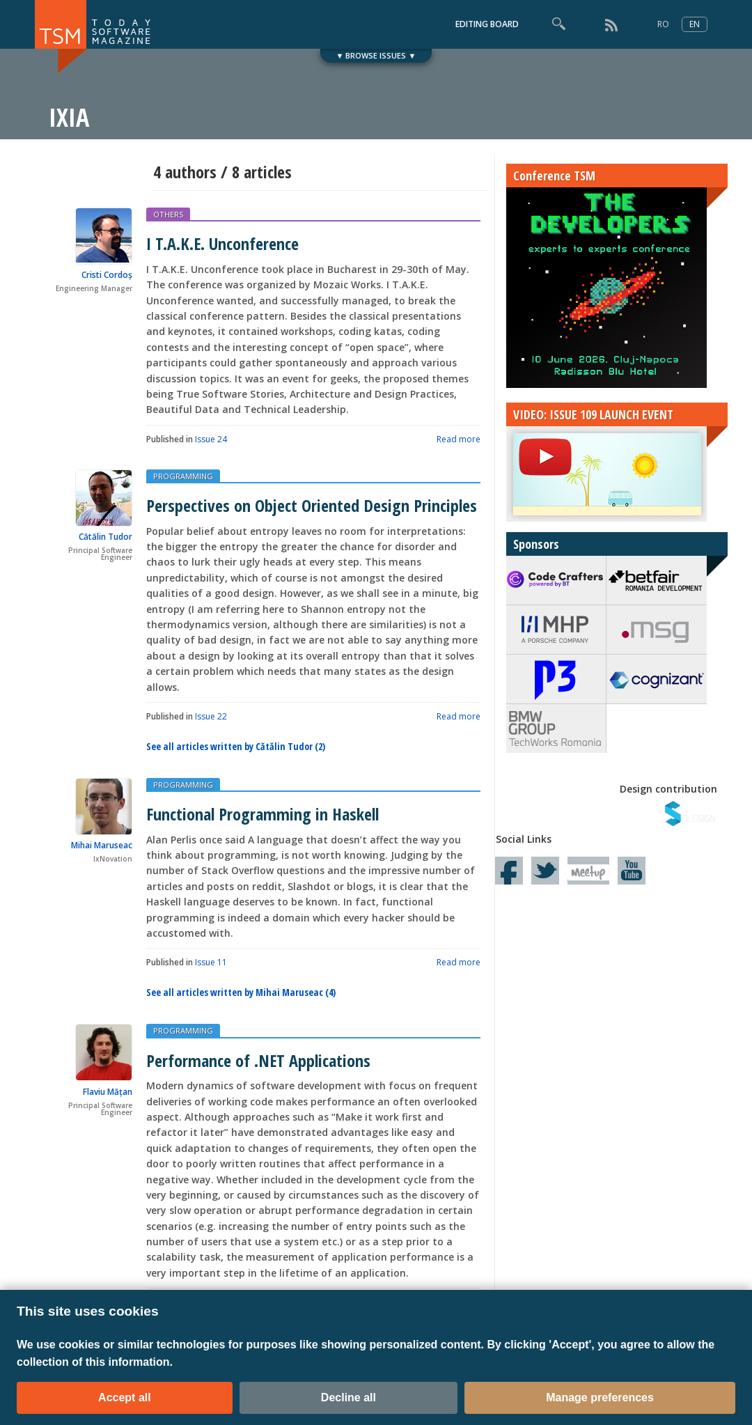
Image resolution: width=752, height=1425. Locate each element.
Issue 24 (211, 439)
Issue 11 (211, 962)
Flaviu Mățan (107, 1091)
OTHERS (168, 214)
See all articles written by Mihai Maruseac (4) (241, 992)
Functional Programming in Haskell (262, 813)
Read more (458, 439)
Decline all (348, 1397)
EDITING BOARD (487, 24)
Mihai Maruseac (101, 845)
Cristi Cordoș (106, 274)
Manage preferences (600, 1397)
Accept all (124, 1397)
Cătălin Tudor (105, 536)
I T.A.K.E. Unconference (222, 243)
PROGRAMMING (183, 476)
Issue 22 (211, 716)
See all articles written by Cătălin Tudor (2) (235, 746)
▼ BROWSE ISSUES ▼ (376, 55)
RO (663, 24)
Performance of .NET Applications (258, 1060)
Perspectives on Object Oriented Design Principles (311, 505)
